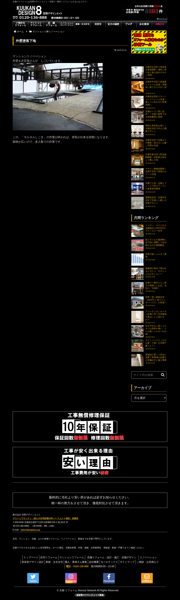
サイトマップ (130, 562)
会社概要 (94, 562)
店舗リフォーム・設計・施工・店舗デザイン (115, 557)
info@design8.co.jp (30, 530)
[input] (148, 375)
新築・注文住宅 (50, 562)
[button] (163, 375)
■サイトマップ (162, 18)
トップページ (27, 557)
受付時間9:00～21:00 (90, 566)
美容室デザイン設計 (27, 562)
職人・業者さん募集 (74, 562)
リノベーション (151, 557)
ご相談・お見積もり (153, 562)
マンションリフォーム (71, 557)
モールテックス (111, 562)
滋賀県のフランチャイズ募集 (90, 595)
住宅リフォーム (47, 557)
